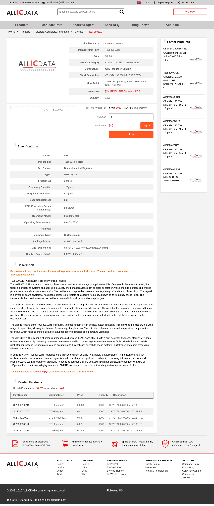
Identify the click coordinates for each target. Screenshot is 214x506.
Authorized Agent (81, 25)
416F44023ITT (171, 145)
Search (60, 464)
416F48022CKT (171, 121)
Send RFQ (112, 25)
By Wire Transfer (115, 470)
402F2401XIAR (21, 430)
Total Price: (100, 125)
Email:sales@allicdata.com (60, 2)
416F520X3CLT (171, 72)
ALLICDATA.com (33, 490)
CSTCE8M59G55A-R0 (175, 48)
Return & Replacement (156, 470)
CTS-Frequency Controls (118, 69)
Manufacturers (51, 25)
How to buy (186, 2)
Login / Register (163, 2)
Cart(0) (190, 11)
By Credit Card (114, 467)
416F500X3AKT (171, 97)
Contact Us (188, 474)
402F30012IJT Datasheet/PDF (122, 91)
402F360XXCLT (21, 417)
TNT (84, 474)
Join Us (186, 477)
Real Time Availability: (95, 107)
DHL (84, 470)
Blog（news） (142, 25)
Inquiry (146, 125)
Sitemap (203, 2)
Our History (188, 467)
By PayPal (112, 464)
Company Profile (191, 464)
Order (60, 470)
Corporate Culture (191, 470)
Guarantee (150, 467)
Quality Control (152, 464)
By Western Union (116, 474)
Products (21, 25)
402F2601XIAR (21, 405)
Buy (131, 134)
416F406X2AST (171, 169)
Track (60, 474)
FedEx (85, 464)
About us (172, 25)
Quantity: (101, 116)
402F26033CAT (21, 424)
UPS (84, 467)
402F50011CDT (21, 411)
